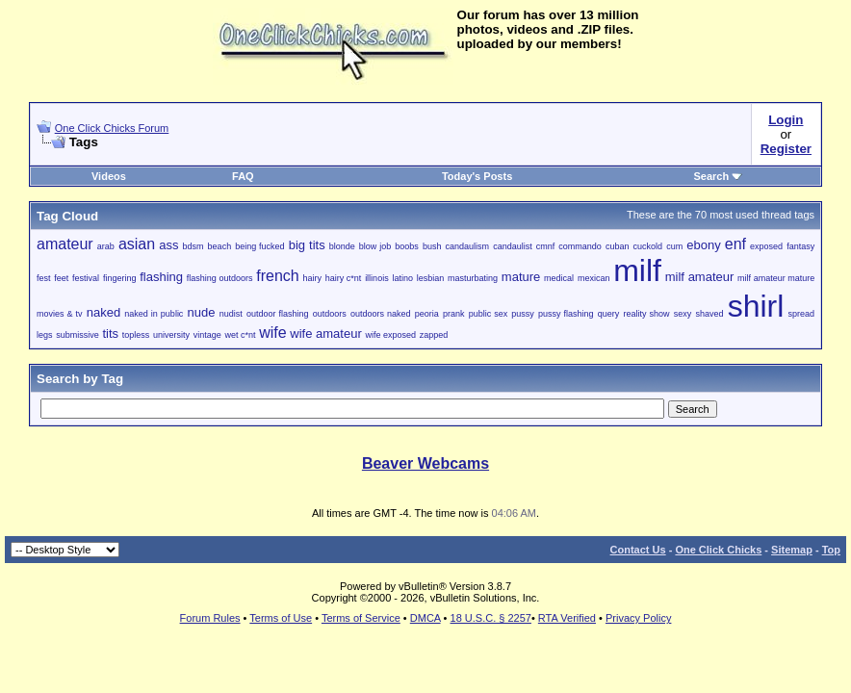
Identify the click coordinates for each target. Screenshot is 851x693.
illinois (377, 278)
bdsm (193, 246)
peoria (427, 314)
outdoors (330, 314)
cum (674, 246)
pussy (522, 314)
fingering (120, 278)
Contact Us (638, 549)
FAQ (243, 176)
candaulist (512, 246)
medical (559, 278)
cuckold (648, 246)
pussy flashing (566, 314)
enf (735, 244)
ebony (703, 245)
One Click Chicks (718, 549)
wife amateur (325, 333)
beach (220, 246)
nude (202, 312)
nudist (231, 314)
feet (61, 278)
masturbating (473, 278)
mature (521, 277)
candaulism (468, 246)
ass (168, 245)
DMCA (425, 618)
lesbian (431, 278)
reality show (647, 314)
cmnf (545, 246)
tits (110, 333)
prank (454, 314)
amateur (65, 244)
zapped (434, 335)
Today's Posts (477, 176)
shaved (709, 314)
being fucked (259, 246)
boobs (407, 246)
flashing (161, 277)
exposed (766, 246)
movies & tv (60, 314)
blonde (342, 246)
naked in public (153, 314)
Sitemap (791, 549)
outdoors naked (380, 314)
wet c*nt (239, 335)
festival (85, 278)
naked (103, 312)
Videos (108, 176)
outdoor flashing (277, 314)
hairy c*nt (343, 278)
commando (580, 246)
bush (432, 246)
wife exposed (390, 335)
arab (106, 246)
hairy (312, 278)
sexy (683, 314)
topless (136, 335)
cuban (618, 246)
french (277, 276)
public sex (488, 314)
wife (272, 332)
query (609, 314)
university (171, 335)
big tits (307, 245)
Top (831, 549)
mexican (594, 278)
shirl (756, 306)
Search (718, 176)
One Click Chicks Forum (112, 128)
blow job (375, 246)
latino (402, 278)
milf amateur (700, 277)
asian (136, 244)
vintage (207, 335)
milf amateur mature (775, 278)
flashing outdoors (220, 278)
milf (637, 270)
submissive (77, 335)
